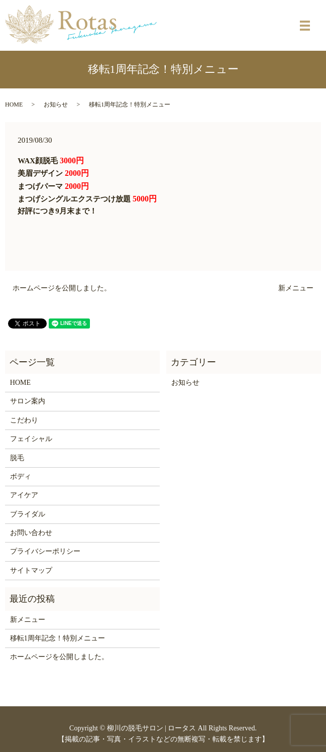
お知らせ (56, 104)
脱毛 (17, 458)
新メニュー (295, 288)
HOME (14, 104)
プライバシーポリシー (45, 551)
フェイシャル (31, 439)
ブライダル (27, 514)
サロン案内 (27, 401)
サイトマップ (31, 570)
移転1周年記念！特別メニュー (57, 638)
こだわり (24, 420)
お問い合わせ (31, 532)
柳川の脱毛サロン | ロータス (151, 728)
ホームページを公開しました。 (62, 288)
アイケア (24, 495)
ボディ (20, 476)
